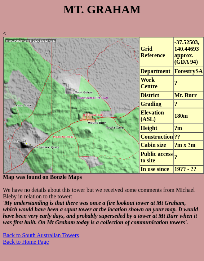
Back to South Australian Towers (41, 235)
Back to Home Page (26, 242)
